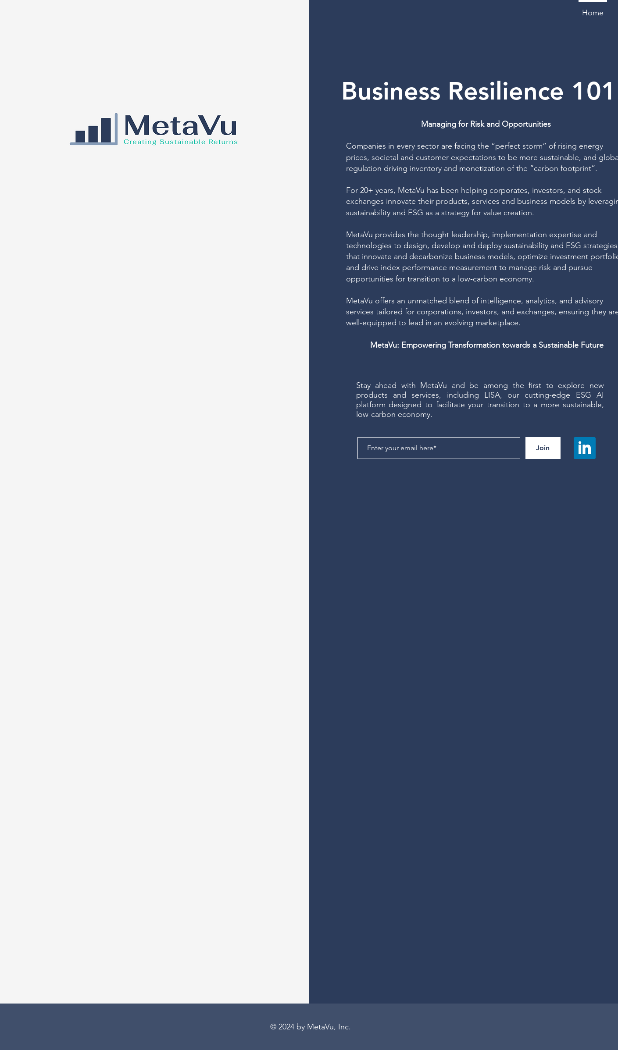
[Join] (543, 448)
